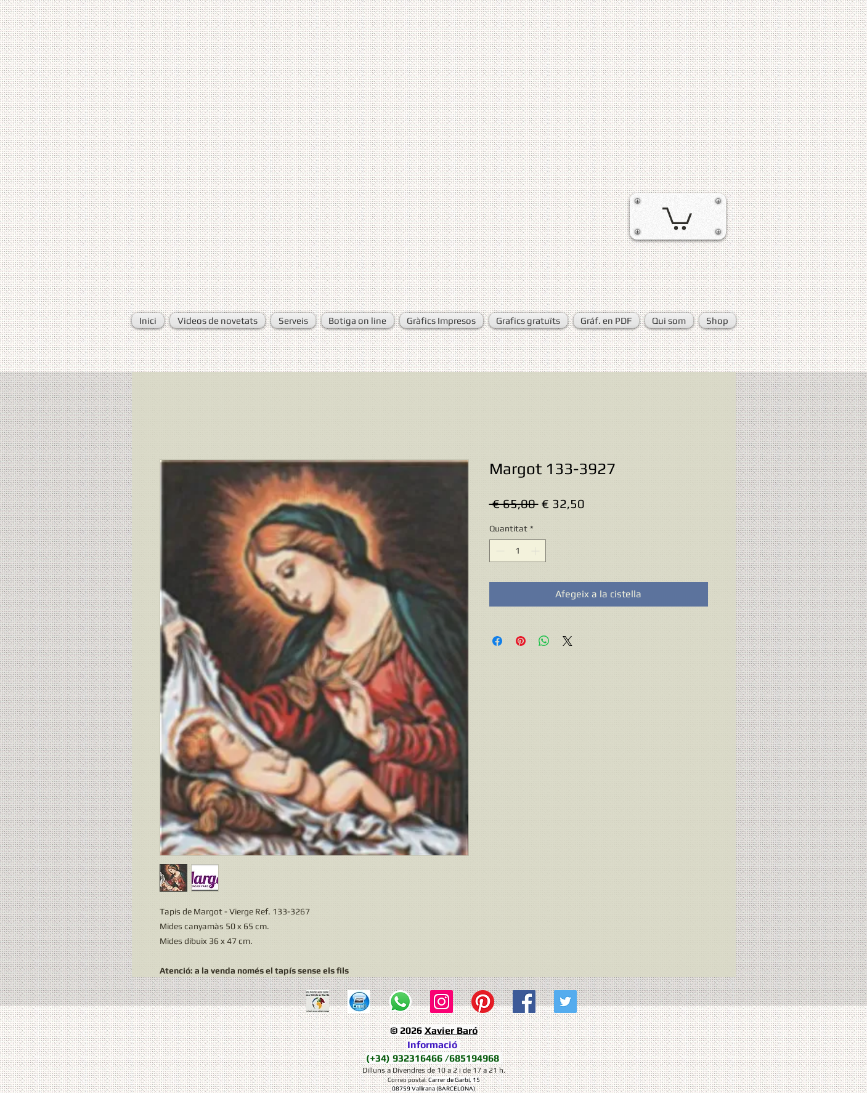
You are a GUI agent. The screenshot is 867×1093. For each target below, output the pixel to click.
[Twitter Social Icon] (565, 1001)
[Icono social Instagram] (441, 1001)
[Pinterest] (482, 1001)
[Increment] (536, 551)
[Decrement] (499, 551)
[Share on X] (567, 641)
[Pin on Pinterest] (520, 641)
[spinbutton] (518, 551)
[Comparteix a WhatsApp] (544, 641)
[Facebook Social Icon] (524, 1001)
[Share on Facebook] (497, 641)
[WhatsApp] (400, 1001)
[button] (677, 217)
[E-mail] (359, 1001)
